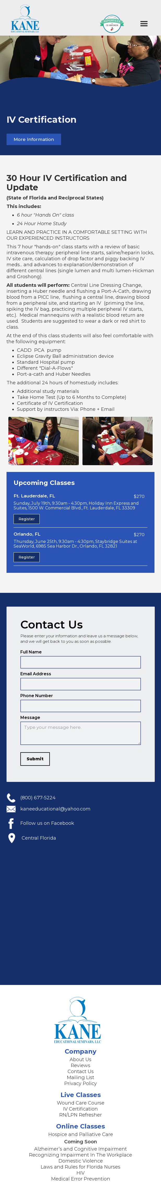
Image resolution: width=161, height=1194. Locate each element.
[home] (24, 17)
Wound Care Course (80, 1103)
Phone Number (36, 700)
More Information (34, 139)
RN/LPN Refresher (80, 1115)
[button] (144, 24)
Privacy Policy (80, 1083)
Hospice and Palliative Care (80, 1134)
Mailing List (80, 1077)
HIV (80, 1173)
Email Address (35, 678)
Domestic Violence (80, 1161)
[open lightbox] (43, 441)
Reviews (80, 1065)
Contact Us (81, 1071)
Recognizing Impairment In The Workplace (80, 1155)
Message (30, 721)
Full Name (31, 656)
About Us (80, 1059)
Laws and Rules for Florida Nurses (80, 1167)
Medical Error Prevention (80, 1179)
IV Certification (80, 1109)
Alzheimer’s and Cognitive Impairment (80, 1149)
